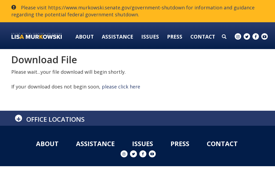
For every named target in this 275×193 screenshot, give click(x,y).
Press (174, 36)
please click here (121, 86)
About (84, 36)
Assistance (117, 36)
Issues (150, 36)
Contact (202, 36)
